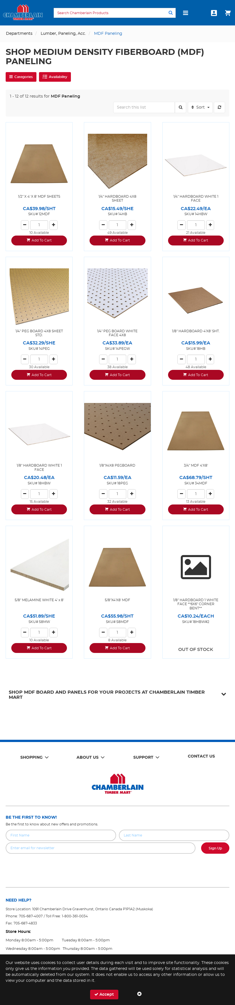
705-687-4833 (25, 923)
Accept (104, 994)
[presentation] (117, 866)
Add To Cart (42, 240)
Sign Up (215, 848)
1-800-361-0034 (75, 916)
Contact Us (201, 756)
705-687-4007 (31, 916)
